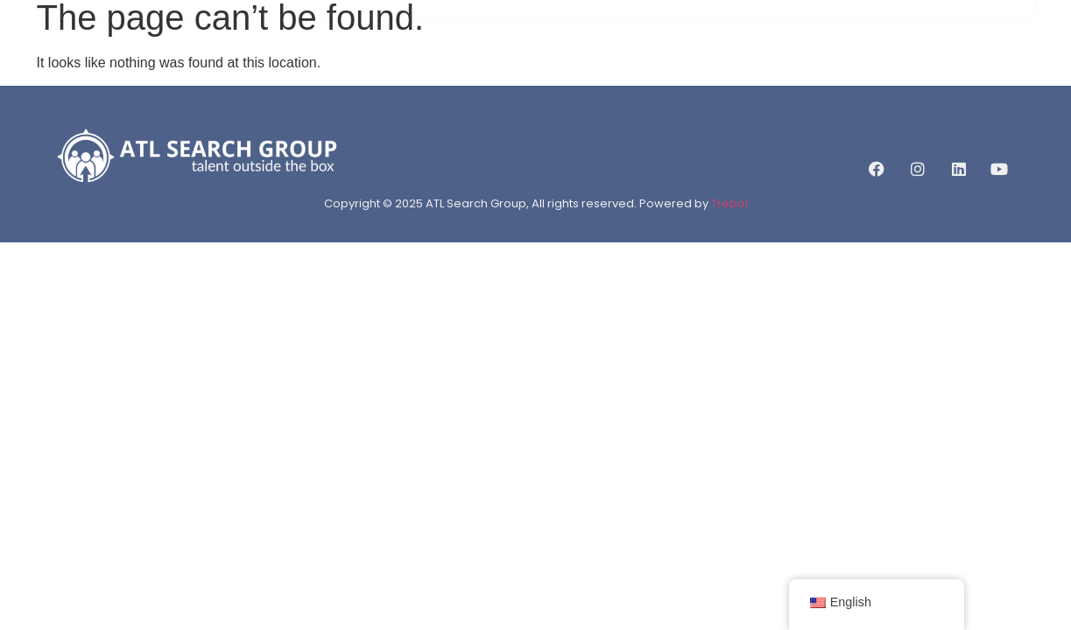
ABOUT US (399, 54)
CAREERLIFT (708, 54)
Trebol (729, 203)
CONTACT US (811, 54)
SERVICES (496, 54)
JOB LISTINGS (602, 54)
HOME (322, 54)
